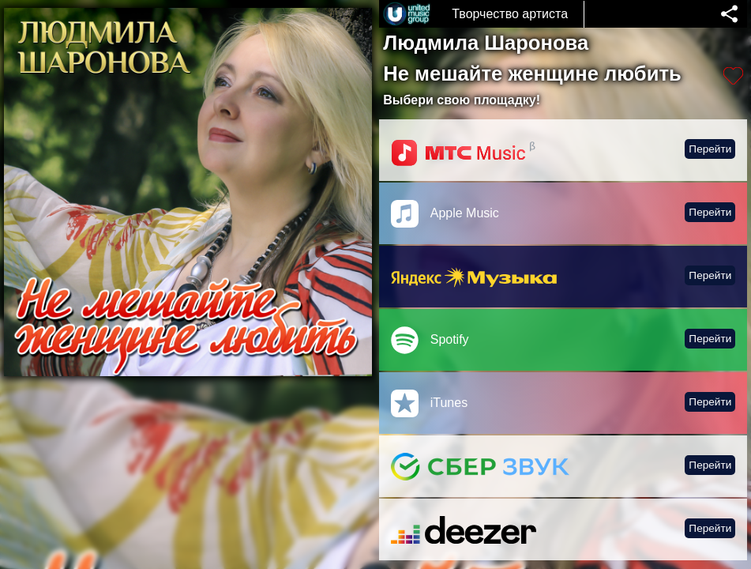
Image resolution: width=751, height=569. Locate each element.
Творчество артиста (510, 14)
